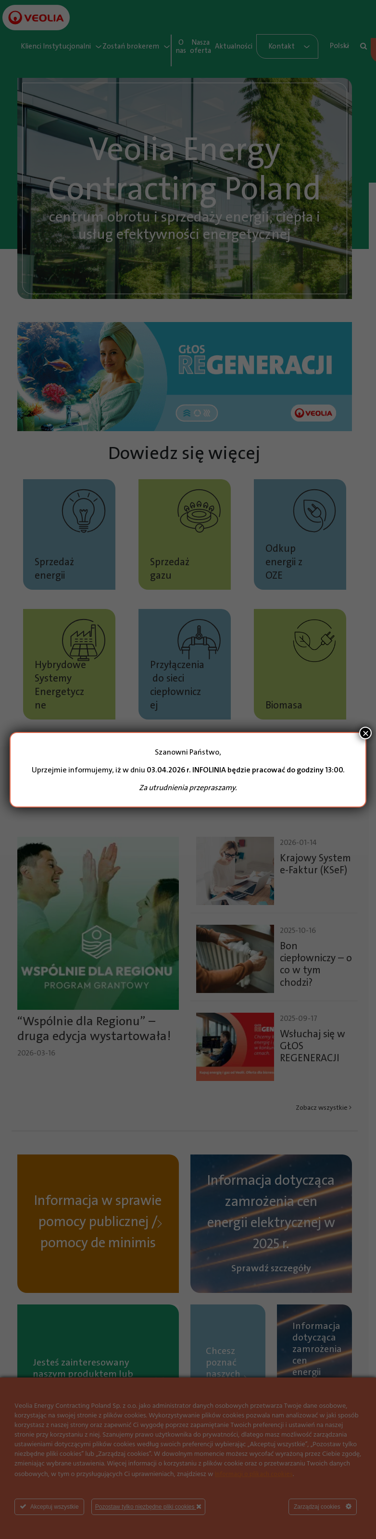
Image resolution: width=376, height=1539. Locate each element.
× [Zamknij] (365, 733)
